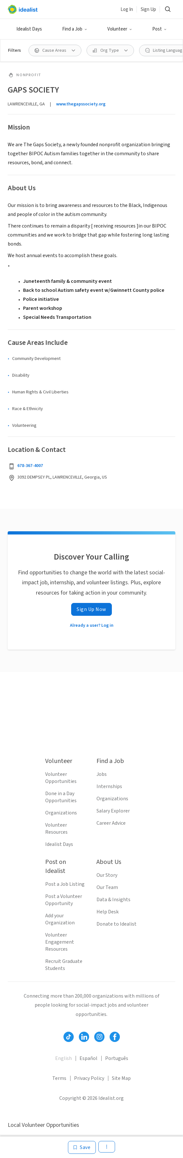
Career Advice (111, 823)
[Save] (82, 1147)
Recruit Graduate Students (63, 965)
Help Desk (107, 911)
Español (88, 1058)
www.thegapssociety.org (80, 104)
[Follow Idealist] (68, 1037)
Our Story (106, 875)
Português (116, 1058)
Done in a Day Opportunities (61, 797)
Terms (59, 1078)
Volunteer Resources (56, 828)
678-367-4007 (30, 465)
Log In (127, 9)
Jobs (101, 774)
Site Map (121, 1078)
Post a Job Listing (65, 884)
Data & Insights (113, 899)
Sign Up (148, 9)
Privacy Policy (89, 1078)
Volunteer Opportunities (61, 778)
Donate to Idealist (116, 924)
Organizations (61, 812)
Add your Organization (60, 919)
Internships (109, 786)
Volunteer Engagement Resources (59, 942)
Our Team (107, 887)
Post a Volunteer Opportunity (63, 900)
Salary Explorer (113, 810)
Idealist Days (29, 29)
